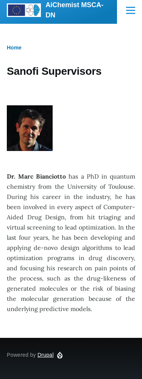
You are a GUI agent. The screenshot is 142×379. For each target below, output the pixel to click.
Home (14, 48)
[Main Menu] (130, 10)
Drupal (45, 355)
